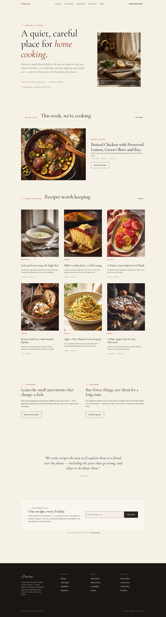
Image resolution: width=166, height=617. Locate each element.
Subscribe (131, 515)
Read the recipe (100, 165)
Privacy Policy (95, 533)
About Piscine (95, 578)
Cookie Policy (125, 586)
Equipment (92, 4)
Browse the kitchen (136, 4)
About (102, 4)
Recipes (58, 4)
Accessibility (95, 586)
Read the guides (95, 415)
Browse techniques (31, 415)
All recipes (139, 117)
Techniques (69, 4)
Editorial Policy (96, 582)
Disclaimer (123, 590)
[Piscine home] (26, 4)
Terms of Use (124, 582)
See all (140, 198)
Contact (93, 590)
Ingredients (81, 4)
